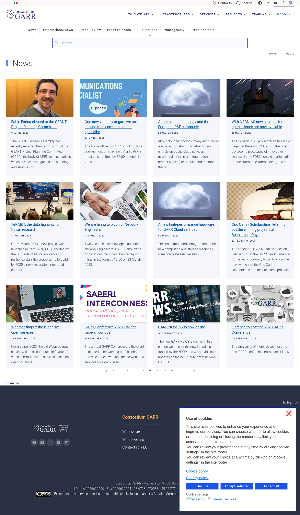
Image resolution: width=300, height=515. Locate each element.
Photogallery (174, 30)
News (32, 30)
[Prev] (106, 370)
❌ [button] (289, 414)
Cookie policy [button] (197, 471)
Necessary (197, 499)
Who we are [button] (140, 14)
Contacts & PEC (135, 447)
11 (135, 370)
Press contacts (203, 30)
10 (128, 370)
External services (223, 499)
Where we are (133, 439)
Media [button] (284, 14)
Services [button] (209, 14)
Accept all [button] (271, 486)
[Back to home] (21, 14)
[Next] (194, 370)
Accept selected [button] (236, 486)
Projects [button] (236, 14)
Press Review (90, 30)
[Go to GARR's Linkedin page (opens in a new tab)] (66, 442)
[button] (24, 383)
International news (58, 30)
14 (157, 370)
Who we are (131, 431)
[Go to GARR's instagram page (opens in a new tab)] (50, 442)
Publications (147, 30)
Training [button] (261, 14)
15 (165, 370)
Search (244, 3)
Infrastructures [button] (177, 14)
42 (186, 370)
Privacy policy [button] (197, 478)
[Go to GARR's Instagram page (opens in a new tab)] (34, 442)
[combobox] (150, 43)
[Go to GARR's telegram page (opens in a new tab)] (58, 442)
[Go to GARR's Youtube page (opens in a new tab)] (42, 442)
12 (143, 370)
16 (172, 370)
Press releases (119, 30)
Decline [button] (202, 486)
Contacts (222, 3)
